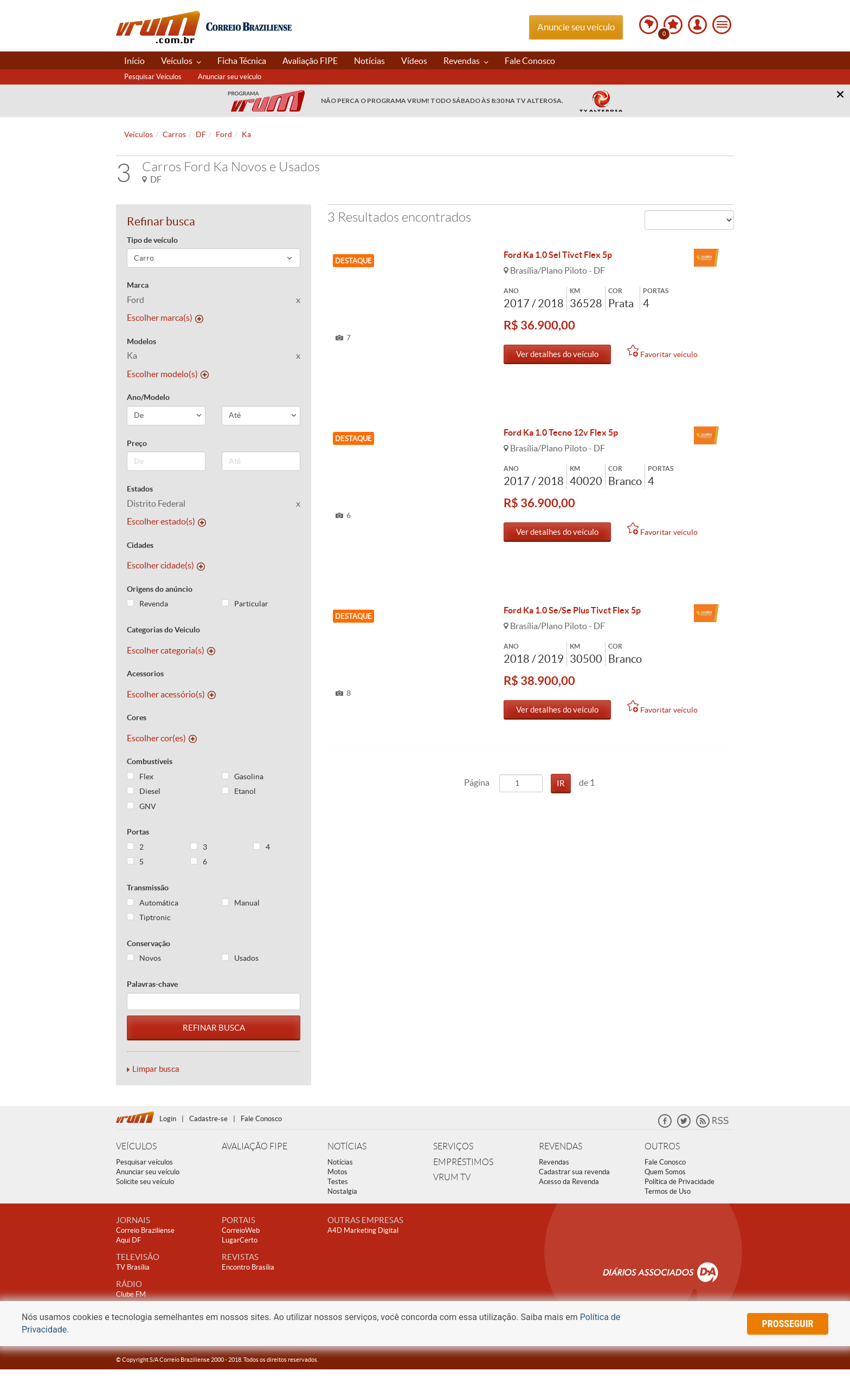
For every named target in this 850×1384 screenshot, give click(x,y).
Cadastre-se (208, 1119)
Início (134, 61)
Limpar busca (155, 1068)
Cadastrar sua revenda (574, 1172)
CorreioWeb (241, 1230)
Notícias (369, 61)
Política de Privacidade (679, 1182)
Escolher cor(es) (162, 738)
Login (167, 1119)
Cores (136, 717)
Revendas (465, 61)
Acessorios (145, 673)
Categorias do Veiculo (163, 629)
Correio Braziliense (145, 1230)
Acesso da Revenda (569, 1182)
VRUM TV (452, 1177)
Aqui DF (128, 1240)
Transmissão (148, 887)
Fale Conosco (530, 61)
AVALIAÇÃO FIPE (254, 1146)
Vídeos (414, 61)
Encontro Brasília (248, 1267)
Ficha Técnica (241, 61)
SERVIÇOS (453, 1146)
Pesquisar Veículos (153, 77)
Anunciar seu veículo (229, 77)
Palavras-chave (152, 984)
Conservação (148, 943)
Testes (337, 1182)
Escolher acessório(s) (171, 694)
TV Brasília (133, 1267)
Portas (138, 831)
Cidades (140, 545)
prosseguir (788, 1323)
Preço (137, 443)
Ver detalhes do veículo (557, 354)
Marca (138, 285)
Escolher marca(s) (165, 317)
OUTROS (662, 1146)
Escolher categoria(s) (171, 650)
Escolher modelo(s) (168, 374)
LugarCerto (239, 1240)
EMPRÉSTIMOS (463, 1162)
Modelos (141, 341)
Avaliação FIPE (310, 61)
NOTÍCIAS (346, 1146)
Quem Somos (665, 1172)
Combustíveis (149, 761)
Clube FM (131, 1294)
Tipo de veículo (152, 240)
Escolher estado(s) (166, 521)
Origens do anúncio (159, 589)
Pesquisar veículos (144, 1162)
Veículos (181, 61)
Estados (140, 488)
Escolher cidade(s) (166, 565)
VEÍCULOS (136, 1146)
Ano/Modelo (148, 397)
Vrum (158, 27)
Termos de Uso (668, 1191)
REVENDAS (560, 1146)
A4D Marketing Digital (362, 1230)
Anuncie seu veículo (576, 27)
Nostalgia (342, 1191)
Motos (337, 1172)
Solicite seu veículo (145, 1182)
